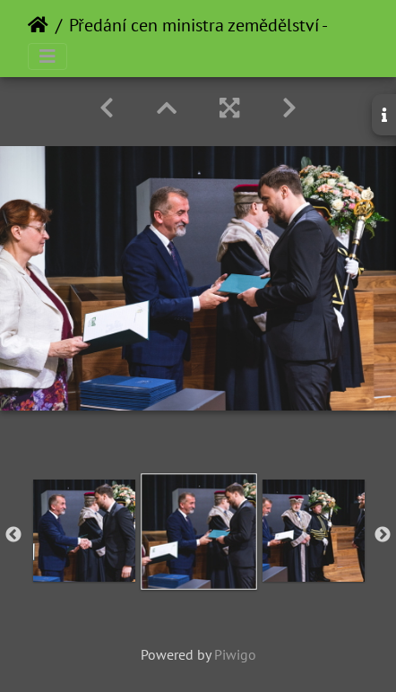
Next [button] (383, 535)
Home (38, 25)
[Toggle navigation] (47, 56)
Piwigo (235, 654)
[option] (84, 530)
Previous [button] (13, 535)
